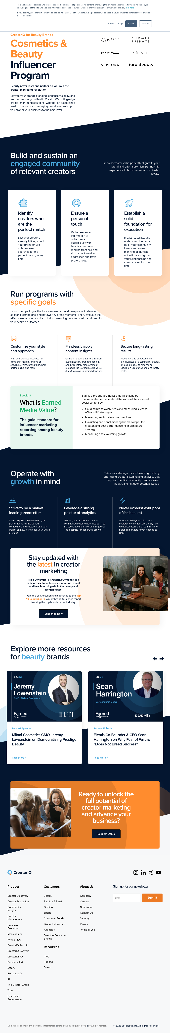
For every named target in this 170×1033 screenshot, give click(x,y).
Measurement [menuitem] (15, 934)
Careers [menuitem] (84, 901)
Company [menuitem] (85, 896)
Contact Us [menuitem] (86, 912)
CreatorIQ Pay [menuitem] (15, 956)
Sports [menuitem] (47, 912)
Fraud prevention (97, 1025)
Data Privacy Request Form (71, 1025)
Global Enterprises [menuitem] (54, 924)
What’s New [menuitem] (14, 939)
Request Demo (106, 834)
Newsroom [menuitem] (86, 907)
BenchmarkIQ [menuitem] (15, 962)
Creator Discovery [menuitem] (17, 896)
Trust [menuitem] (10, 990)
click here (129, 8)
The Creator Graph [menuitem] (18, 985)
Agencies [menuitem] (49, 929)
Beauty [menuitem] (48, 896)
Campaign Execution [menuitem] (13, 926)
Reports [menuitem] (48, 961)
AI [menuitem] (8, 979)
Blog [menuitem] (46, 956)
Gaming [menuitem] (48, 907)
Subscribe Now (53, 613)
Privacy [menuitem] (84, 924)
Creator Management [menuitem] (15, 917)
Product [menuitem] (13, 887)
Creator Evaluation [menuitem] (18, 901)
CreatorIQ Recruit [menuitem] (17, 945)
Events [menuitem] (48, 967)
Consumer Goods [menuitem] (54, 918)
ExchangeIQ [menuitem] (14, 973)
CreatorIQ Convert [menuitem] (18, 951)
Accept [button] (131, 23)
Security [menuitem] (84, 918)
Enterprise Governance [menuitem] (14, 997)
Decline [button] (145, 23)
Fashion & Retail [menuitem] (53, 901)
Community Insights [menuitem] (14, 908)
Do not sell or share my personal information (31, 1025)
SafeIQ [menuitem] (11, 968)
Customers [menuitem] (52, 887)
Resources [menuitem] (51, 947)
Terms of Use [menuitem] (87, 929)
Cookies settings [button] (115, 23)
